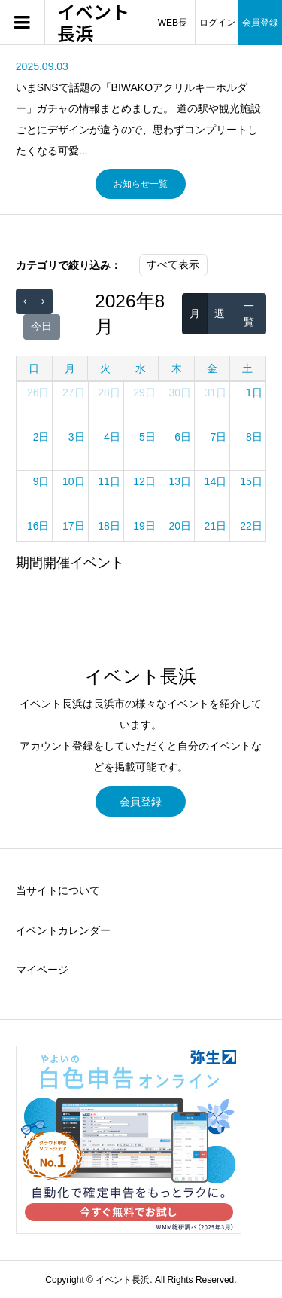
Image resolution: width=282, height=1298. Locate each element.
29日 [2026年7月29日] (144, 392)
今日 (41, 326)
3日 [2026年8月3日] (76, 437)
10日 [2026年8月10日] (73, 481)
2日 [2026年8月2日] (41, 437)
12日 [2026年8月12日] (144, 481)
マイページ (42, 970)
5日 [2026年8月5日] (147, 437)
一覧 (249, 314)
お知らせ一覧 (141, 184)
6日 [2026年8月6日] (182, 437)
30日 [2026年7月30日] (179, 392)
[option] (141, 108)
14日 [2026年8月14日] (216, 481)
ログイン (217, 22)
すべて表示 (173, 264)
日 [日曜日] (34, 368)
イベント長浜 (93, 22)
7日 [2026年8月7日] (218, 437)
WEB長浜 (172, 31)
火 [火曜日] (105, 368)
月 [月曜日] (70, 368)
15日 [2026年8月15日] (251, 481)
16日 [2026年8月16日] (38, 526)
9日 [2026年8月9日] (41, 481)
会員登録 (141, 802)
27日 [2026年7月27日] (73, 392)
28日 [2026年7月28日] (109, 392)
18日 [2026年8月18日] (109, 526)
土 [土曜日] (247, 368)
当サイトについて (58, 890)
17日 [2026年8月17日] (73, 526)
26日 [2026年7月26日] (38, 392)
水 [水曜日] (140, 368)
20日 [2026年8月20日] (179, 526)
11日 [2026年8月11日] (109, 481)
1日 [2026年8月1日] (254, 392)
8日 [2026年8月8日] (254, 437)
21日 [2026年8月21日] (216, 526)
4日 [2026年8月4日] (112, 437)
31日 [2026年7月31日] (216, 392)
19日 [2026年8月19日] (144, 526)
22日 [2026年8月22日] (251, 526)
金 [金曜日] (212, 368)
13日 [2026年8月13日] (179, 481)
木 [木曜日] (176, 368)
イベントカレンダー (63, 930)
